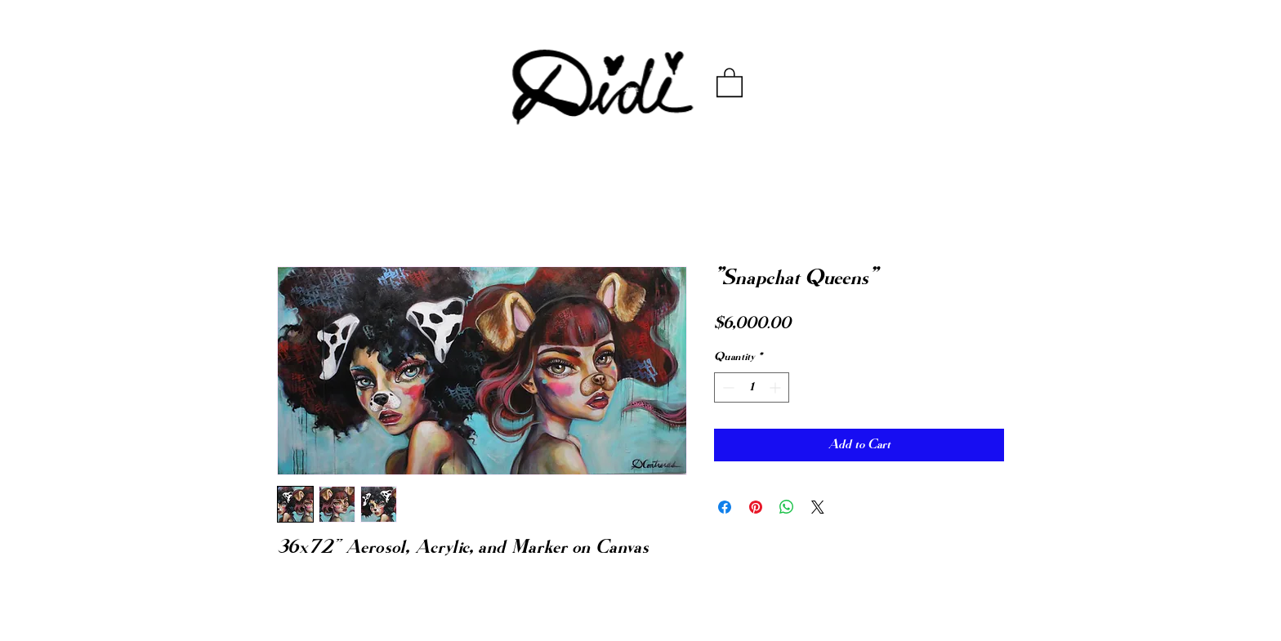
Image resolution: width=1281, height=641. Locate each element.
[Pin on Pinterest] (755, 507)
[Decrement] (726, 387)
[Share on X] (818, 507)
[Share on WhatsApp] (787, 507)
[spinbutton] (751, 387)
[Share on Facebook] (724, 507)
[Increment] (776, 387)
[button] (729, 81)
